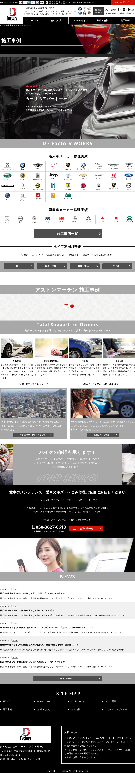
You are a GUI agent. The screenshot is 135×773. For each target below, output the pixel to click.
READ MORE (66, 678)
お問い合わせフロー (102, 435)
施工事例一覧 (67, 233)
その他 (116, 266)
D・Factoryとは (80, 20)
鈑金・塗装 (102, 20)
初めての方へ (57, 20)
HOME (34, 20)
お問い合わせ (86, 528)
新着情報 (75, 709)
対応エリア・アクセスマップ (32, 435)
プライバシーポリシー (116, 709)
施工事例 (7, 709)
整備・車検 (83, 266)
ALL (18, 266)
